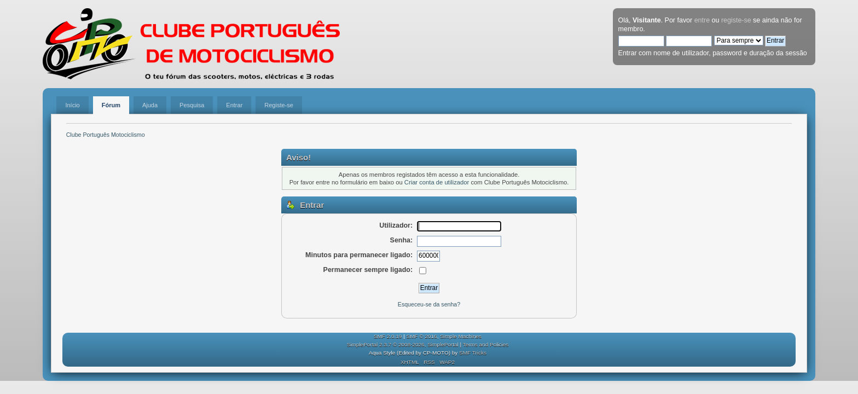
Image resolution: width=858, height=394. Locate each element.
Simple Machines (461, 336)
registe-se (736, 20)
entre (702, 20)
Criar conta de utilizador (436, 182)
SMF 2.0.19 (388, 336)
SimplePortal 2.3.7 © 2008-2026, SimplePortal (403, 344)
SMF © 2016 (422, 336)
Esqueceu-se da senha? (429, 304)
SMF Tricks (472, 353)
